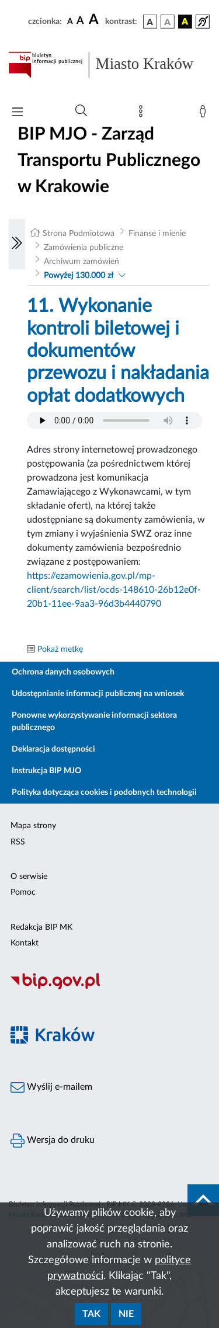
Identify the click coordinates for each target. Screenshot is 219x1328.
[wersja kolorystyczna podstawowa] (150, 21)
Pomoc (23, 892)
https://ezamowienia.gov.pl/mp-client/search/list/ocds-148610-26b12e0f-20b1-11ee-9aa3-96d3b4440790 (114, 590)
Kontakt (25, 943)
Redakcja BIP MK (41, 927)
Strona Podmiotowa (78, 234)
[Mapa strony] (143, 114)
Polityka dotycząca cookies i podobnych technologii (104, 792)
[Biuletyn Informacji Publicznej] (109, 987)
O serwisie (29, 876)
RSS (18, 842)
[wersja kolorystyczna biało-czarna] (167, 21)
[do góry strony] (203, 1200)
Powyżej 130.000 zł (78, 276)
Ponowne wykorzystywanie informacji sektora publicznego (94, 721)
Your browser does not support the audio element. (114, 420)
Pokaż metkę (60, 649)
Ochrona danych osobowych (63, 672)
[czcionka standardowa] (70, 21)
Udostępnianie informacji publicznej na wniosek (98, 694)
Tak (91, 1314)
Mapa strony (33, 826)
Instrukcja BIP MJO (46, 771)
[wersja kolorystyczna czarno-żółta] (185, 21)
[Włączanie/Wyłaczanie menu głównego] (17, 113)
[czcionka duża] (95, 19)
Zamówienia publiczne (83, 248)
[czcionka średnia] (80, 21)
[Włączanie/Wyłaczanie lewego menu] (17, 244)
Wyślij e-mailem (51, 1087)
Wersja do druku (53, 1141)
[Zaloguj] (205, 114)
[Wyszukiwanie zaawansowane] (81, 111)
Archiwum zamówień (81, 262)
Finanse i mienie (157, 234)
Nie (126, 1314)
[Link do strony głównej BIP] (109, 65)
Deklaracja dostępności (53, 749)
